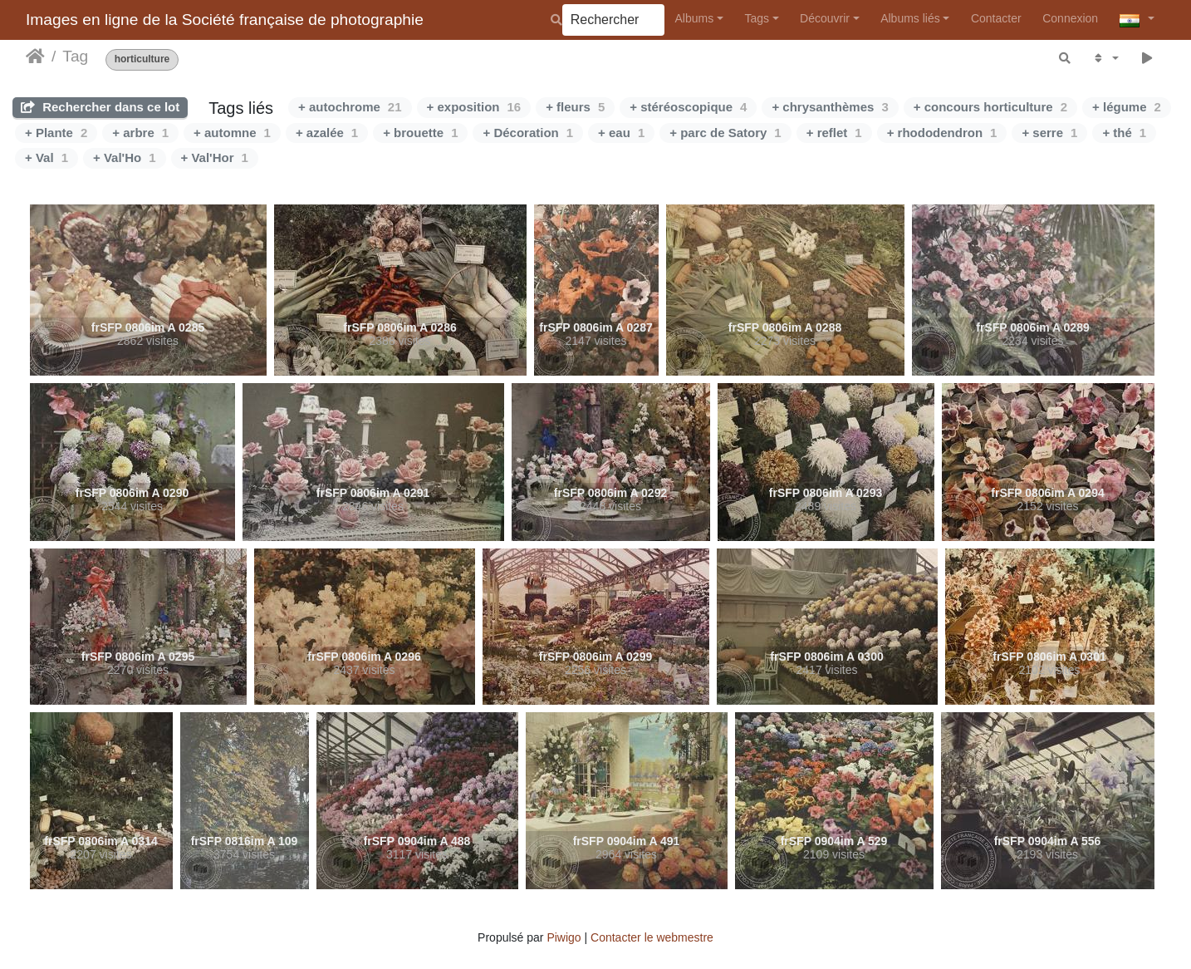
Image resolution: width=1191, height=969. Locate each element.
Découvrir (825, 18)
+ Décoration (528, 132)
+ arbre (140, 132)
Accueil (35, 56)
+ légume (1126, 107)
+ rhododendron (942, 132)
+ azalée (327, 132)
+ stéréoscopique (688, 107)
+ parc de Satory (725, 132)
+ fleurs (575, 107)
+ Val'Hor (214, 157)
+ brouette (420, 132)
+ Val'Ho (124, 157)
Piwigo (563, 937)
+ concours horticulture (990, 107)
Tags (756, 18)
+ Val (46, 157)
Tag (75, 56)
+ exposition (474, 107)
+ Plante (56, 132)
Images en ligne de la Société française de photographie (225, 19)
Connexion (1070, 18)
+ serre (1049, 132)
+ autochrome (349, 107)
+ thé (1124, 132)
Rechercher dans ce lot (100, 107)
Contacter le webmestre (652, 937)
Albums (694, 18)
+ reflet (834, 132)
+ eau (621, 132)
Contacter (996, 18)
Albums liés (910, 18)
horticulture (142, 59)
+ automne (232, 132)
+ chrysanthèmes (830, 107)
